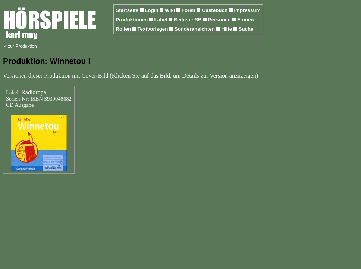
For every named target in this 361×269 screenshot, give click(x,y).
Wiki (170, 10)
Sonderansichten (195, 29)
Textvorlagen (153, 29)
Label (161, 19)
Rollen (124, 29)
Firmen (245, 19)
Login (152, 10)
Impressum (247, 10)
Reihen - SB (188, 19)
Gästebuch (215, 10)
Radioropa (33, 92)
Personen (220, 19)
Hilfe (227, 29)
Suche (246, 29)
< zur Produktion (20, 46)
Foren (189, 10)
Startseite (127, 10)
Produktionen (132, 19)
